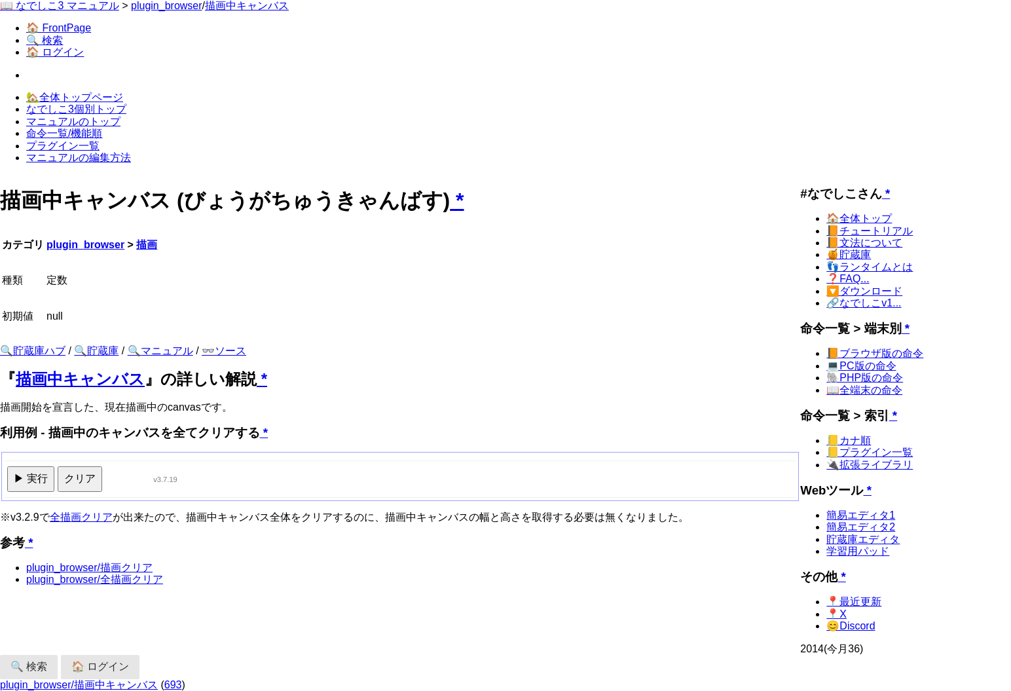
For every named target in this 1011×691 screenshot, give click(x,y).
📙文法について (864, 242)
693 (173, 684)
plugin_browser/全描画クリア (94, 579)
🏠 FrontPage (58, 27)
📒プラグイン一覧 (869, 452)
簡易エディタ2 (860, 526)
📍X (836, 614)
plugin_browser (166, 5)
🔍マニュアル (160, 350)
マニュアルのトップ (73, 121)
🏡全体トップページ (74, 97)
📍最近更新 (853, 601)
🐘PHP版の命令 (864, 377)
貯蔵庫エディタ (863, 539)
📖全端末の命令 (864, 390)
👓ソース (224, 350)
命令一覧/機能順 (64, 133)
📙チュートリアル (869, 230)
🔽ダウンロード (864, 291)
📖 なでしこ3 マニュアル (59, 5)
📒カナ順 (848, 440)
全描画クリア (81, 517)
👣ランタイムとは (869, 266)
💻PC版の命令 (861, 365)
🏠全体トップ (859, 218)
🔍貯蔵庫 (96, 350)
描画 (146, 244)
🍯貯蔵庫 (848, 254)
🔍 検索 (44, 40)
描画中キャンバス (247, 5)
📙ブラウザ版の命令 (874, 353)
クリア (80, 478)
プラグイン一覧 (63, 145)
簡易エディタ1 (860, 515)
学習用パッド (857, 551)
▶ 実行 (31, 478)
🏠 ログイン (55, 52)
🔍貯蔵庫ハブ (32, 350)
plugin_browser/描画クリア (89, 567)
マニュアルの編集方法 (78, 157)
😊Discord (850, 625)
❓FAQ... (847, 278)
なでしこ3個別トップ (76, 109)
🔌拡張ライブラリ (869, 464)
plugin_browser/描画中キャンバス (79, 684)
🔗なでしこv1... (863, 302)
